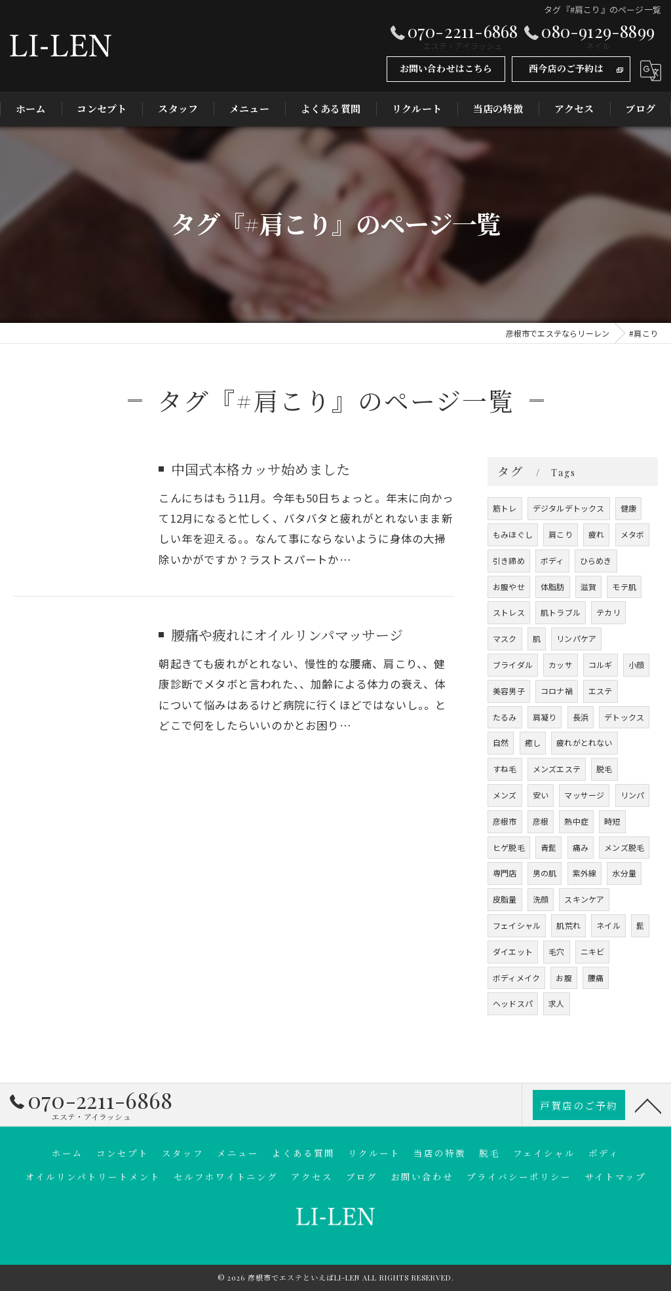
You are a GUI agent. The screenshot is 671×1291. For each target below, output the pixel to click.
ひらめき (596, 560)
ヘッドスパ (513, 1003)
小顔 (636, 664)
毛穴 (556, 951)
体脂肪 (553, 586)
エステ (600, 690)
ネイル (608, 925)
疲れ (596, 534)
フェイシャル (517, 925)
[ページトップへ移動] (648, 1105)
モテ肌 (624, 586)
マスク (505, 638)
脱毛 (604, 768)
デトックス (624, 716)
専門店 (505, 872)
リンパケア (576, 638)
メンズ (505, 794)
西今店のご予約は (566, 68)
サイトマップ (615, 1176)
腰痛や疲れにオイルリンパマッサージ (287, 635)
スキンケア (584, 899)
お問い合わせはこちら (446, 68)
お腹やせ (509, 586)
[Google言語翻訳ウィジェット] (650, 70)
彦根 (540, 821)
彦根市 (505, 821)
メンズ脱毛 (624, 847)
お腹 (563, 977)
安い (540, 794)
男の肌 (545, 872)
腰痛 (596, 977)
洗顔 (540, 899)
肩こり (560, 534)
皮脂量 (505, 899)
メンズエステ (557, 768)
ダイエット (513, 951)
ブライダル (513, 664)
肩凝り (545, 716)
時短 (612, 821)
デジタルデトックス (569, 508)
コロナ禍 (557, 690)
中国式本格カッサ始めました (260, 469)
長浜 (580, 716)
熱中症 (576, 821)
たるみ (505, 716)
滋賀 (588, 586)
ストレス (509, 612)
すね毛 (505, 768)
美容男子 (509, 690)
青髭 (548, 847)
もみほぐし (513, 534)
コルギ (600, 664)
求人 (556, 1003)
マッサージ (584, 794)
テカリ (608, 612)
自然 (500, 742)
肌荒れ (568, 925)
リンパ (633, 794)
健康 (628, 508)
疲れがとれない (584, 742)
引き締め (509, 560)
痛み (580, 847)
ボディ (552, 560)
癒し (533, 742)
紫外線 (585, 872)
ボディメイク (516, 977)
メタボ (633, 534)
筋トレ (505, 508)
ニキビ (593, 951)
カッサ (560, 664)
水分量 (624, 872)
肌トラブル (561, 612)
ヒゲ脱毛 (509, 847)
